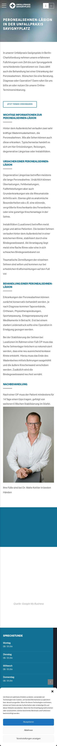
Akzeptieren (28, 722)
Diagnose (14, 307)
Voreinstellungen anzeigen (29, 739)
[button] (52, 691)
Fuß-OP (38, 342)
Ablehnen (28, 730)
